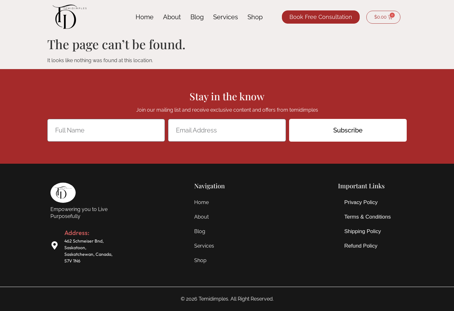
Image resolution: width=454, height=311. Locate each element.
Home (145, 17)
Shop (255, 17)
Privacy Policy (361, 202)
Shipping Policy (362, 231)
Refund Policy (360, 246)
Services (225, 17)
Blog (197, 17)
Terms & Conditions (367, 217)
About (172, 17)
